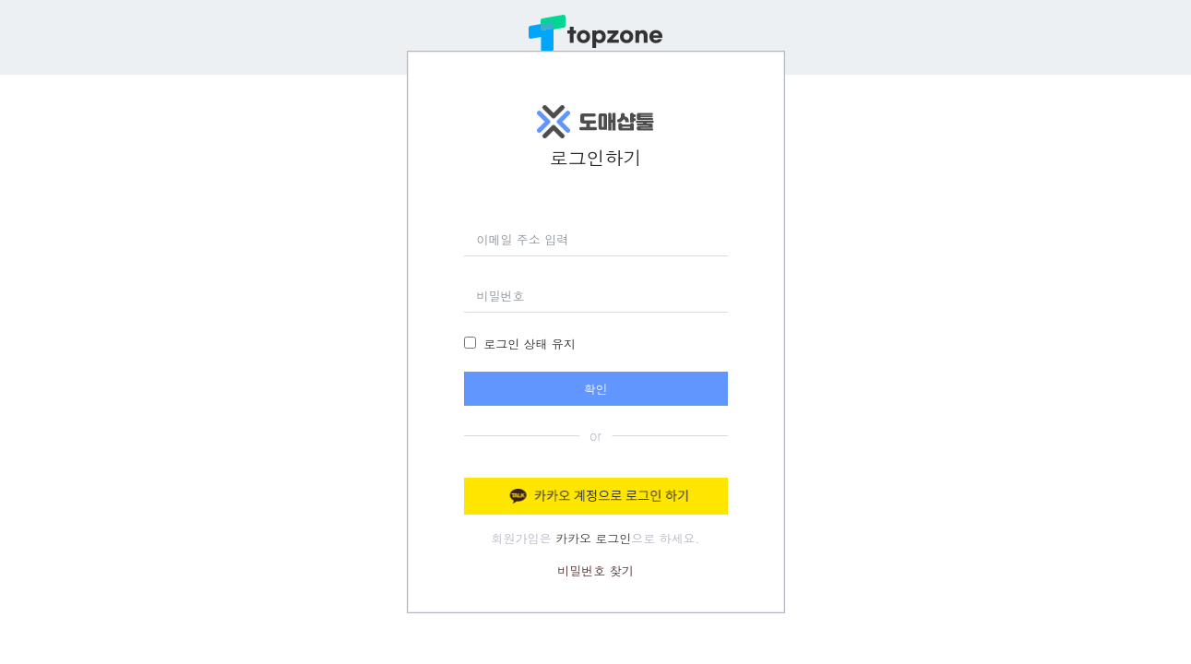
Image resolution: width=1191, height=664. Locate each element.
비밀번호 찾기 (595, 570)
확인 (596, 388)
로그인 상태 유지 (529, 343)
